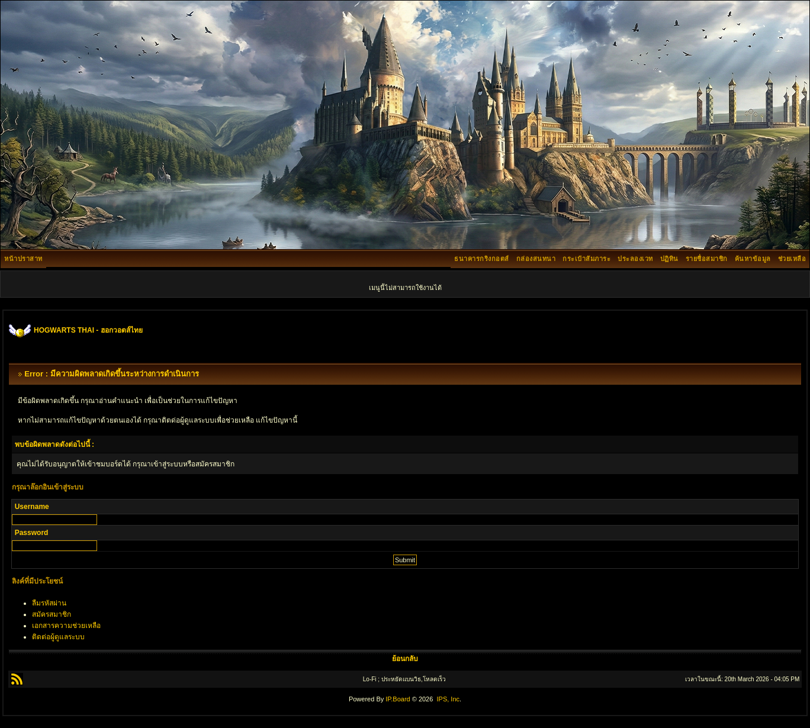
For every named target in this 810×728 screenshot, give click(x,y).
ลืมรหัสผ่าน (49, 603)
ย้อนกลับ (405, 659)
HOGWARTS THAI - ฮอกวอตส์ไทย (88, 330)
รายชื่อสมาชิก (707, 258)
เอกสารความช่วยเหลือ (66, 625)
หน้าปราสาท (23, 258)
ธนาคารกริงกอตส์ (481, 258)
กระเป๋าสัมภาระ (586, 258)
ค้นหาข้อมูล (753, 258)
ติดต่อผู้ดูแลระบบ (58, 637)
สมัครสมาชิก (51, 614)
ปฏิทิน (669, 258)
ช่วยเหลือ (792, 258)
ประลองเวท (635, 258)
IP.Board (397, 699)
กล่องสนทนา (536, 258)
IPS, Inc (447, 699)
